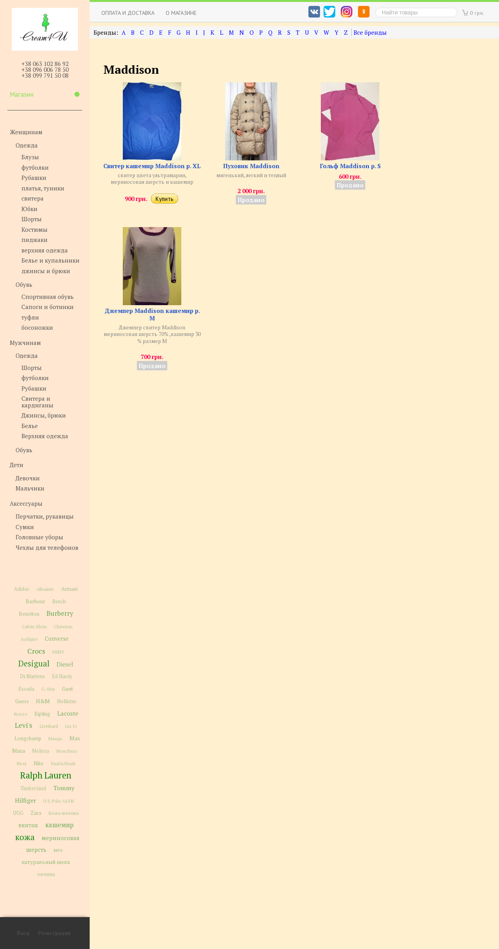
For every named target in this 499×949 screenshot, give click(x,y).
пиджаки (34, 239)
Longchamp (27, 738)
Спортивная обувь (47, 296)
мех (58, 849)
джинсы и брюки (45, 271)
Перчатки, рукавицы (45, 516)
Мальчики (30, 488)
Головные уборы (39, 537)
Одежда (27, 145)
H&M (43, 701)
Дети (16, 465)
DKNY (58, 652)
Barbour (35, 601)
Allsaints (45, 589)
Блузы (30, 157)
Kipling (42, 713)
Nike (39, 763)
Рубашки (33, 177)
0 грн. (477, 12)
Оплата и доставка (127, 12)
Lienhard (48, 726)
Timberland (33, 788)
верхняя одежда (44, 250)
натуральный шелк (45, 861)
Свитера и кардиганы (37, 402)
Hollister (66, 701)
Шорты (31, 219)
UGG (18, 813)
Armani (69, 589)
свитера (32, 198)
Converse (57, 638)
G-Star (48, 689)
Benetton (29, 614)
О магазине (181, 12)
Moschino (66, 751)
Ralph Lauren (45, 775)
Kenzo (20, 714)
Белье (29, 426)
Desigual (34, 663)
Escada (26, 689)
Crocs (36, 651)
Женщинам (26, 132)
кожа (25, 837)
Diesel (65, 664)
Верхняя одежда (44, 436)
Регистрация (54, 933)
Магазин (45, 94)
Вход (23, 933)
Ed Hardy (62, 676)
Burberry (59, 613)
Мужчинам (25, 343)
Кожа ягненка (63, 813)
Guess (22, 701)
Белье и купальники (50, 260)
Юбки (29, 209)
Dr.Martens (32, 676)
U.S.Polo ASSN (58, 801)
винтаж (28, 825)
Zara (35, 812)
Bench (59, 601)
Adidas (21, 589)
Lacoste (67, 713)
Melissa (40, 751)
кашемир (59, 825)
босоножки (37, 327)
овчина (46, 874)
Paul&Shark (63, 763)
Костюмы (34, 229)
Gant (67, 688)
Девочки (28, 478)
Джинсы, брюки (43, 415)
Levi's (23, 725)
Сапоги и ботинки (47, 307)
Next (21, 763)
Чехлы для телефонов (47, 547)
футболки (35, 167)
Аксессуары (26, 503)
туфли (30, 317)
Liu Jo (71, 726)
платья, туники (42, 188)
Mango (55, 738)
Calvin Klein (34, 626)
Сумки (25, 527)
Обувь (24, 284)
